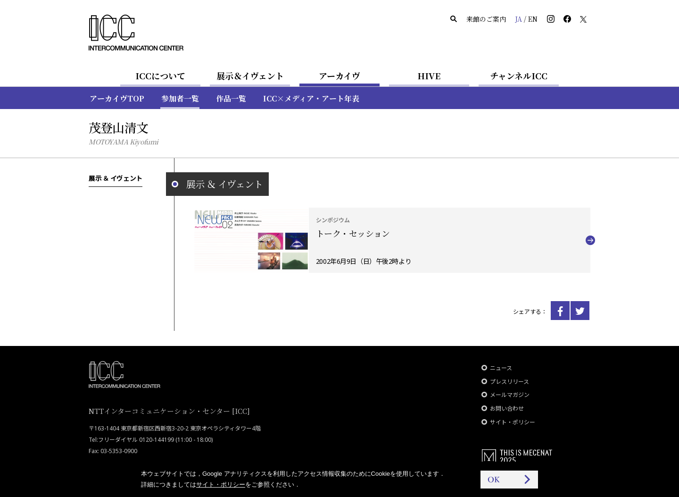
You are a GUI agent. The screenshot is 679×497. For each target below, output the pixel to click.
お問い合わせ (507, 408)
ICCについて (160, 75)
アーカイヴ (339, 75)
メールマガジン (510, 395)
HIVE (429, 75)
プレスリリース (509, 382)
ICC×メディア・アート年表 (311, 98)
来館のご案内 (486, 19)
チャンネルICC (518, 75)
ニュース (501, 368)
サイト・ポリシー (512, 422)
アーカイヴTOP (117, 98)
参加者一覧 (180, 98)
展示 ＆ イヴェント (115, 178)
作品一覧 (231, 98)
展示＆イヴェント (250, 75)
